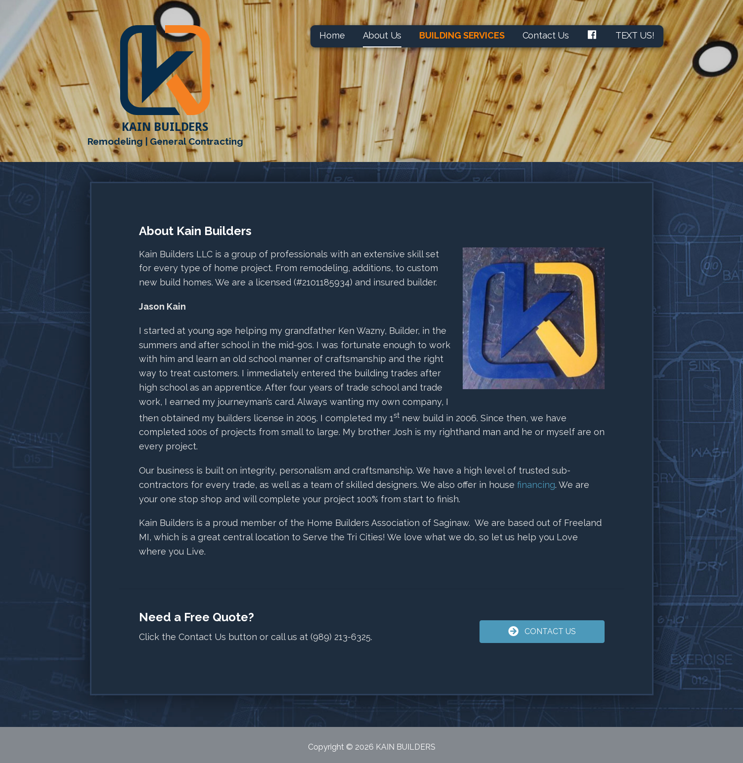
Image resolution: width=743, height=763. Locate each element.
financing (536, 485)
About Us (382, 35)
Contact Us (546, 35)
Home (332, 35)
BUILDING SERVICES (461, 35)
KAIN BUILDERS (165, 127)
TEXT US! (635, 35)
